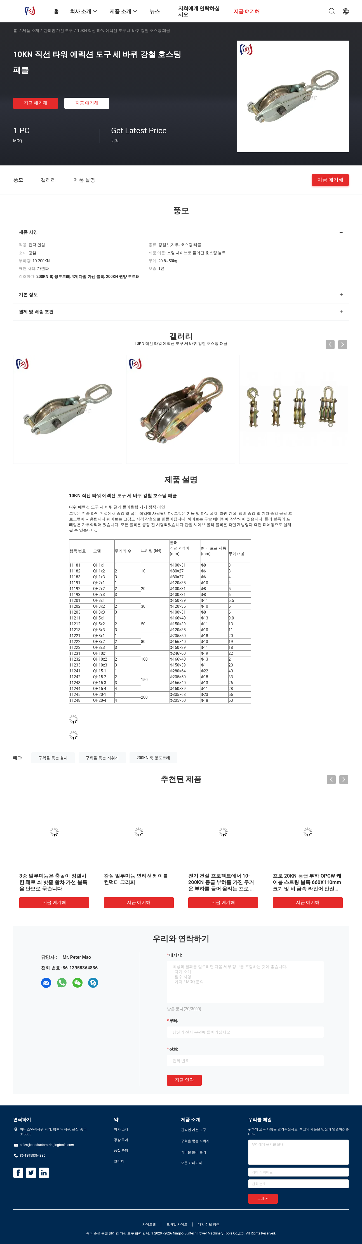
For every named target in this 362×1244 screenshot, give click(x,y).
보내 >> (263, 1199)
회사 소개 (121, 1129)
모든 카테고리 (191, 1163)
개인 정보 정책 (209, 1224)
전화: (173, 1049)
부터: (173, 1020)
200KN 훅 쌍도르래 (153, 758)
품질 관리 (121, 1150)
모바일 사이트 (176, 1224)
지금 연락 (184, 1079)
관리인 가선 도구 (58, 30)
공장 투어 (121, 1140)
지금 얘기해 (35, 103)
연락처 (119, 1161)
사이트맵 (149, 1224)
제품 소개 (30, 30)
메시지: (175, 955)
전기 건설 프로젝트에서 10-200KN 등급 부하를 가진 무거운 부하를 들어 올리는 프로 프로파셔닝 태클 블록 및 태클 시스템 (221, 888)
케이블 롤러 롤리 (193, 1152)
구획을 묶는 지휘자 (102, 758)
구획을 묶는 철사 (53, 758)
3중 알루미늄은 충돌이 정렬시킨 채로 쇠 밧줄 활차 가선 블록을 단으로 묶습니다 (53, 882)
